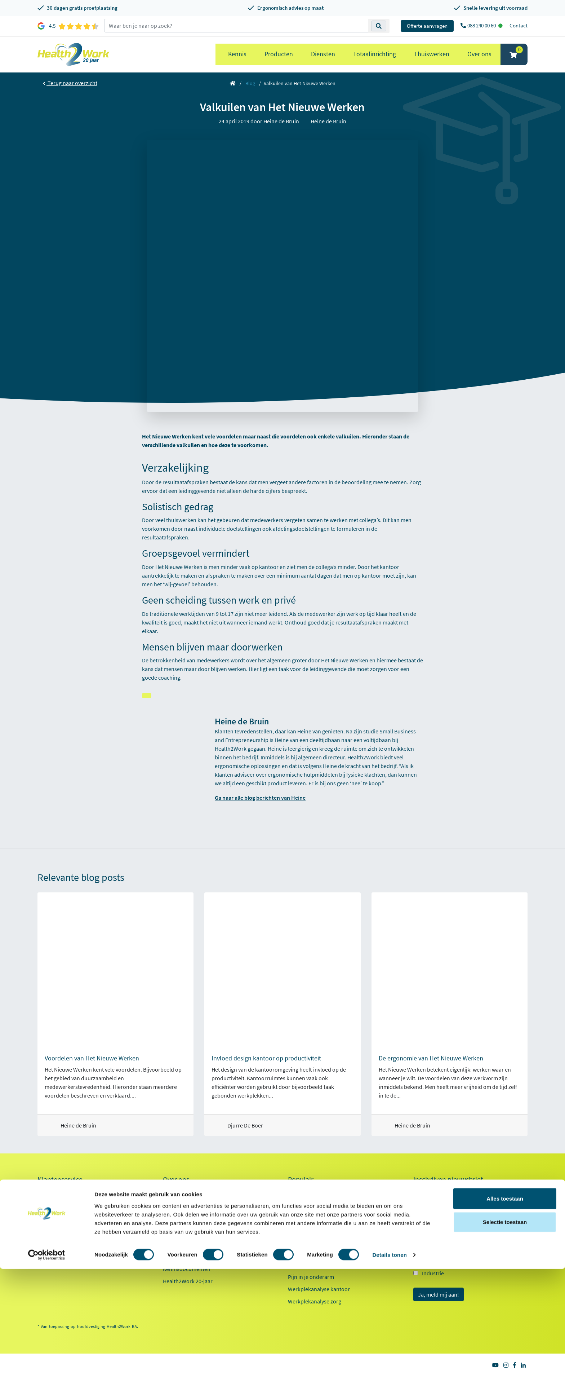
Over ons (479, 54)
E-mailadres (429, 1193)
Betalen (46, 1204)
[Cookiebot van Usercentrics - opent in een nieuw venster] (46, 1363)
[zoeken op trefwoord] (236, 25)
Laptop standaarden (312, 1252)
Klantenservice (60, 1179)
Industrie (433, 1273)
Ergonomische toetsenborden (324, 1215)
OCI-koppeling (54, 1240)
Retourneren (52, 1216)
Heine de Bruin (328, 121)
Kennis (237, 54)
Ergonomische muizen (315, 1203)
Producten (278, 54)
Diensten (323, 54)
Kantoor (432, 1234)
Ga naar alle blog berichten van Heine (260, 797)
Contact (519, 25)
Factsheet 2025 (181, 1256)
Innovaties (175, 1228)
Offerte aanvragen (427, 25)
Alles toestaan (504, 1306)
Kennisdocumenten (186, 1268)
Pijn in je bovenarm (311, 1264)
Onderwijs (434, 1260)
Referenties (177, 1191)
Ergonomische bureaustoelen (324, 1191)
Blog (250, 83)
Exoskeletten (303, 1240)
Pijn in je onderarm (311, 1276)
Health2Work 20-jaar (188, 1281)
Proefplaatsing (55, 1191)
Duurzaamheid (181, 1240)
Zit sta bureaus (306, 1227)
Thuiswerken (431, 54)
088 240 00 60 (482, 25)
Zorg (427, 1247)
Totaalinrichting (374, 54)
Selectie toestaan (505, 1330)
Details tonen (389, 1363)
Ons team (174, 1204)
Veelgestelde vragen (61, 1265)
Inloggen (48, 1228)
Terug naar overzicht (70, 83)
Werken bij (176, 1216)
